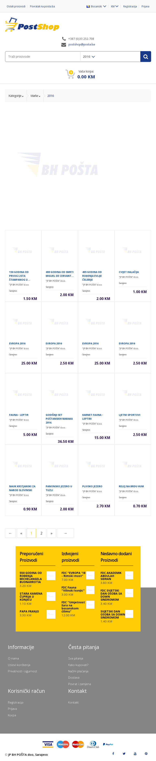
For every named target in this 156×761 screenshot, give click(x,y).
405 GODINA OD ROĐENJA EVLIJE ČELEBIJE (92, 275)
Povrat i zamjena (79, 684)
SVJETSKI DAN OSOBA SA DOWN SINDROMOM (113, 614)
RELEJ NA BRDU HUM (131, 486)
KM (113, 6)
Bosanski (95, 6)
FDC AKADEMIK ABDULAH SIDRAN (111, 575)
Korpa (12, 715)
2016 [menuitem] (87, 56)
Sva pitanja (75, 658)
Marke (34, 96)
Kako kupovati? (78, 665)
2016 (50, 96)
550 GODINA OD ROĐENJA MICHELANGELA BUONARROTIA (31, 577)
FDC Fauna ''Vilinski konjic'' (73, 589)
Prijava (145, 6)
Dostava (73, 677)
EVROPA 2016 (17, 343)
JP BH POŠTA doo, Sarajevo (28, 754)
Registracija (130, 6)
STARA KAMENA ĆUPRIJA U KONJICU (31, 596)
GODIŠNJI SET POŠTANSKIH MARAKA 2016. (59, 418)
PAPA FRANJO (29, 611)
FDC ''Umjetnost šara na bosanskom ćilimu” (73, 607)
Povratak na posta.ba (42, 6)
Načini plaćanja (78, 671)
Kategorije (15, 96)
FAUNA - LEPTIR (18, 415)
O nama (13, 658)
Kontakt (73, 702)
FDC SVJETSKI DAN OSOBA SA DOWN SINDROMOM (111, 595)
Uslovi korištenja (19, 665)
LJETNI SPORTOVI (129, 415)
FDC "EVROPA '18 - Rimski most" (73, 574)
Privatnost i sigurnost (22, 671)
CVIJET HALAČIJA (129, 272)
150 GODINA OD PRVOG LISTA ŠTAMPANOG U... (19, 275)
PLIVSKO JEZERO (92, 486)
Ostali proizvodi (16, 6)
